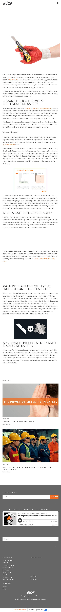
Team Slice (7, 424)
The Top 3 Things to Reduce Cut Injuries (8, 566)
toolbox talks (13, 80)
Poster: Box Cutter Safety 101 (7, 561)
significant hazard (9, 145)
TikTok (4, 589)
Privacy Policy (25, 596)
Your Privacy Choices (36, 609)
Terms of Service (35, 596)
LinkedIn (5, 586)
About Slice (34, 576)
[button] (57, 3)
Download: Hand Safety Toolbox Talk (8, 578)
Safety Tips (6, 418)
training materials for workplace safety (38, 108)
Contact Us (34, 579)
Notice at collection (20, 609)
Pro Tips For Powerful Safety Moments (7, 572)
